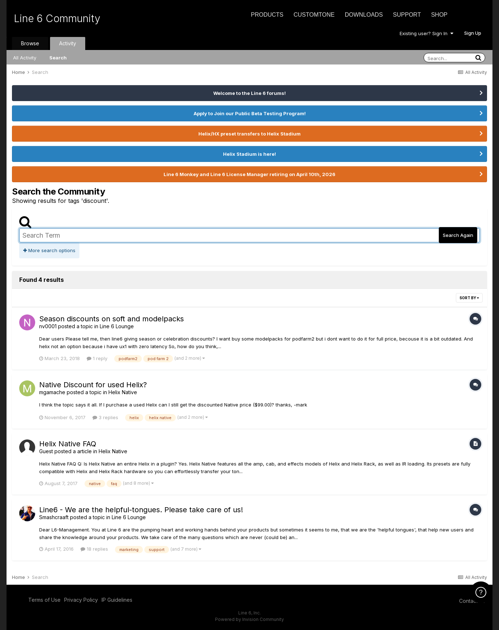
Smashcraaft (54, 517)
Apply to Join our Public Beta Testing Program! (250, 113)
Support (407, 15)
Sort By (469, 298)
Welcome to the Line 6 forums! (249, 93)
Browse (30, 43)
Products (267, 15)
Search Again (458, 235)
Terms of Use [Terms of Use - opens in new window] (44, 600)
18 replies (94, 549)
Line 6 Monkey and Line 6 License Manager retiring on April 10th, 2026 (249, 174)
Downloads (364, 15)
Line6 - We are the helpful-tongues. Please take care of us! (141, 509)
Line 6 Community (57, 18)
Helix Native (122, 392)
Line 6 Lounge (117, 326)
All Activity (24, 58)
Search (58, 58)
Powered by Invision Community (249, 619)
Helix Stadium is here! (249, 154)
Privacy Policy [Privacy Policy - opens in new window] (81, 600)
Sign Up (472, 33)
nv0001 (48, 326)
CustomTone (313, 15)
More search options (49, 250)
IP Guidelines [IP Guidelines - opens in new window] (117, 600)
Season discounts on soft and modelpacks (111, 318)
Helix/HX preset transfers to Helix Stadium (249, 134)
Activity (67, 43)
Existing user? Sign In (426, 33)
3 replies (105, 417)
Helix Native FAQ (67, 443)
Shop (439, 15)
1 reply (97, 358)
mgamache (52, 392)
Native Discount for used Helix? (93, 384)
